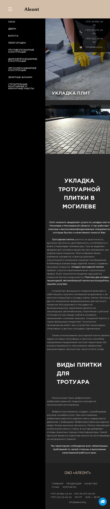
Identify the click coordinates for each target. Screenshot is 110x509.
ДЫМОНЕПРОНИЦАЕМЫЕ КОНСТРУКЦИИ (22, 60)
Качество (90, 484)
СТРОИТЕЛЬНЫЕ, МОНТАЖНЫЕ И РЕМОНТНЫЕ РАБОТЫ (21, 86)
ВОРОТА (13, 36)
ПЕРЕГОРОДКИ (17, 43)
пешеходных (98, 325)
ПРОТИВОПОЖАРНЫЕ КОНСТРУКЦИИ (21, 51)
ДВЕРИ (12, 29)
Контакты (69, 487)
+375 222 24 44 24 (94, 40)
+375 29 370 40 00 (94, 32)
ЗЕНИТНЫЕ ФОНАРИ (20, 77)
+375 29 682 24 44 (94, 23)
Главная (57, 484)
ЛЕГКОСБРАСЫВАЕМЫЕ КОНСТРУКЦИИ (22, 69)
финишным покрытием (68, 322)
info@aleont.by (94, 47)
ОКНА (11, 22)
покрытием (64, 298)
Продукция (73, 484)
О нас (55, 487)
